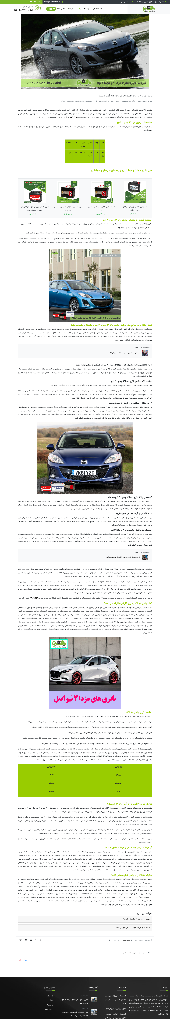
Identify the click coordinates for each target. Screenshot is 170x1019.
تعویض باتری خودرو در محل (116, 1008)
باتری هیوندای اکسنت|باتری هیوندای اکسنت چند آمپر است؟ (73, 1012)
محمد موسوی (126, 940)
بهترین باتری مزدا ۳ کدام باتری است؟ (136, 919)
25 (25, 960)
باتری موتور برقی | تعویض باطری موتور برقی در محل (73, 999)
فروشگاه (87, 8)
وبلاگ (79, 8)
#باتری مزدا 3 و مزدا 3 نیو (130, 953)
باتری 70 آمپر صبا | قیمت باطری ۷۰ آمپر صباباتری (68, 198)
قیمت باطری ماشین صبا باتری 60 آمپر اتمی (101, 198)
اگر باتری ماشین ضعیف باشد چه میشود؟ (129, 353)
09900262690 (72, 117)
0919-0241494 (23, 10)
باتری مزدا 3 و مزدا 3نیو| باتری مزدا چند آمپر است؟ (125, 96)
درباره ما (71, 8)
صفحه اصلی (97, 8)
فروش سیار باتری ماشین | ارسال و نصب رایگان (127, 557)
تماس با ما (61, 8)
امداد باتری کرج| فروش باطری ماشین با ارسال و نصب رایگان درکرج (115, 1000)
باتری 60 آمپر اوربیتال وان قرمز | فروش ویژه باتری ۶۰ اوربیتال (35, 198)
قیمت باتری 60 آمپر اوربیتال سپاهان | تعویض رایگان (135, 198)
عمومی (144, 953)
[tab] (85, 919)
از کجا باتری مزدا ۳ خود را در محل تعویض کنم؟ (133, 927)
